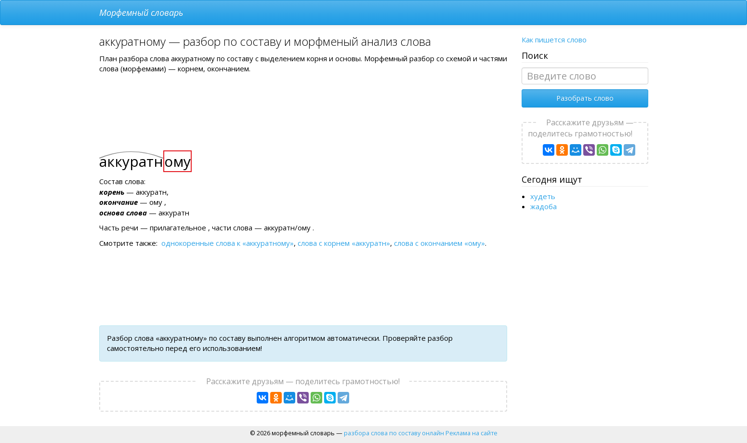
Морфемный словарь (141, 12)
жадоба (543, 206)
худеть (542, 196)
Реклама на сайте (472, 433)
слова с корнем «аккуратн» (344, 243)
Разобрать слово (585, 98)
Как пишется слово (554, 39)
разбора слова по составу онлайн (394, 433)
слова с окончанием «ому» (439, 243)
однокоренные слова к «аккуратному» (227, 243)
